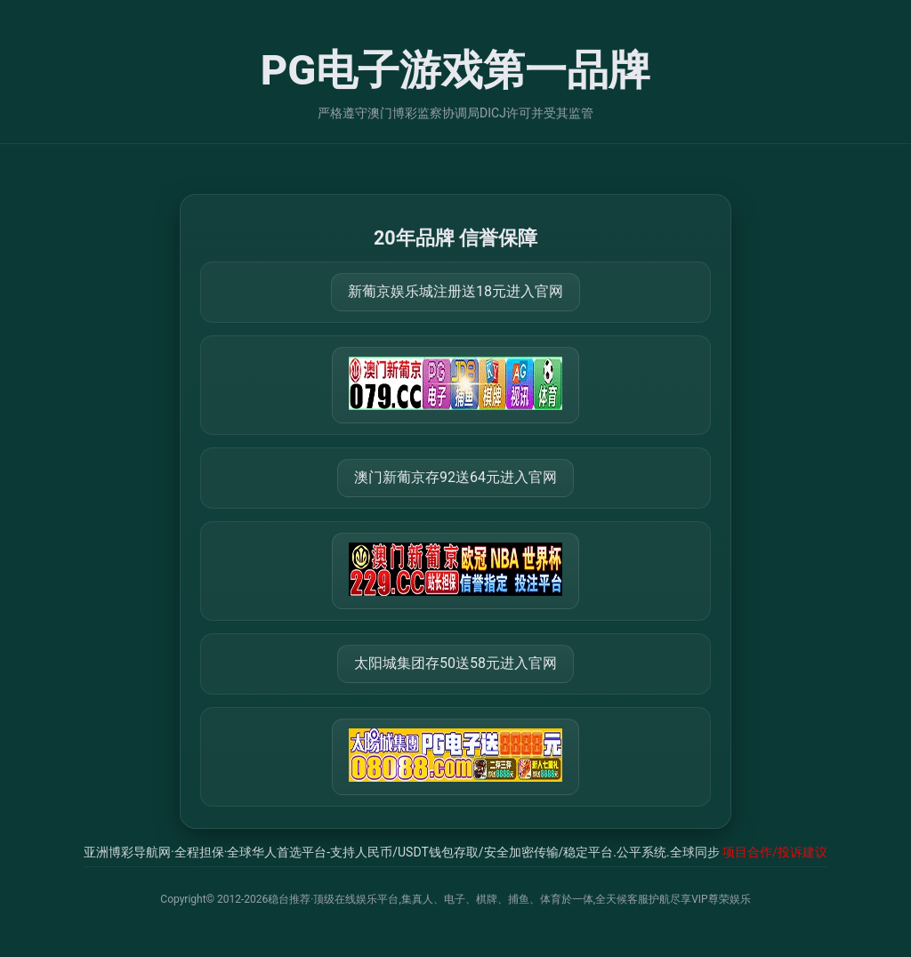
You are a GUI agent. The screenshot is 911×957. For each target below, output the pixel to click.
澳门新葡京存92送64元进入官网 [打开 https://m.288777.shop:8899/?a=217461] (455, 477)
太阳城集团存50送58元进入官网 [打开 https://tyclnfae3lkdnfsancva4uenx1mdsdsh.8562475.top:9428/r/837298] (455, 663)
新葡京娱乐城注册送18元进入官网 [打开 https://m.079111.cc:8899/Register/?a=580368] (455, 291)
